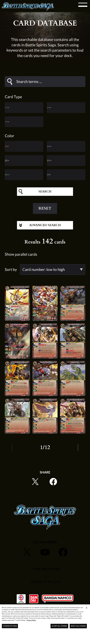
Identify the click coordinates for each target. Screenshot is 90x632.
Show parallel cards (21, 259)
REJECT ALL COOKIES (78, 626)
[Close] (86, 607)
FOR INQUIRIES (46, 574)
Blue (62, 174)
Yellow (64, 160)
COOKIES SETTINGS (46, 580)
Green (22, 174)
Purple (64, 146)
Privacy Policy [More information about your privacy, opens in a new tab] (31, 620)
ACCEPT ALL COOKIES (59, 626)
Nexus (64, 107)
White (22, 160)
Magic (22, 121)
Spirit (21, 107)
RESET (45, 210)
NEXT (81, 452)
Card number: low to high (43, 274)
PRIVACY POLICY (46, 586)
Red (20, 146)
